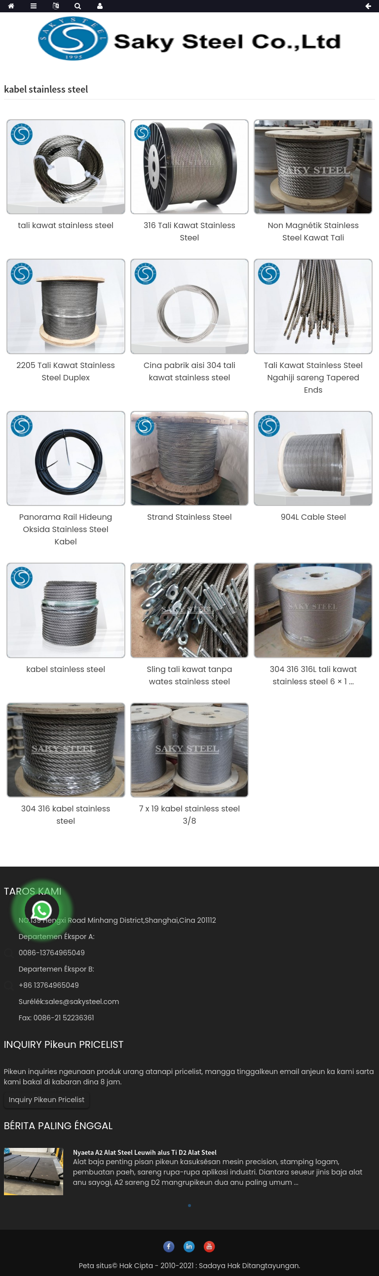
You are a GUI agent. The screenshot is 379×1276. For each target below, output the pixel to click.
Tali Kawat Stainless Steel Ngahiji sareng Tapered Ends (313, 378)
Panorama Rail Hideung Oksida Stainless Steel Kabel (66, 529)
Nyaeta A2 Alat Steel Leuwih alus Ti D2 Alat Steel (145, 1152)
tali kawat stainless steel (66, 225)
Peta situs (95, 1266)
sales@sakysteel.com (82, 1002)
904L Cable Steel (313, 517)
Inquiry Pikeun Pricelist (46, 1100)
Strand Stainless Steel (189, 517)
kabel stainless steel (65, 669)
